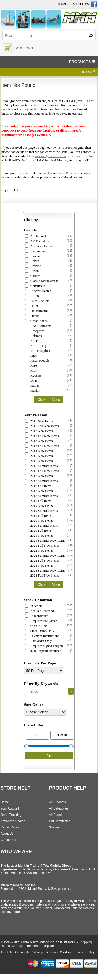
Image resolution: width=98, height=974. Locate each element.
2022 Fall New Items (42, 560)
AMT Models (37, 241)
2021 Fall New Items (42, 545)
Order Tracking (11, 815)
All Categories (59, 808)
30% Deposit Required (43, 651)
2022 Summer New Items (45, 555)
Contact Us (8, 840)
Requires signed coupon (44, 646)
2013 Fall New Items (42, 446)
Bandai (32, 256)
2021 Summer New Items (45, 540)
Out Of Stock (37, 626)
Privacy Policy (85, 952)
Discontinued (37, 616)
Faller (31, 306)
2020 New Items (39, 521)
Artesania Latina (39, 246)
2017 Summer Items (41, 481)
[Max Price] (62, 735)
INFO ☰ (89, 72)
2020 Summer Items (41, 526)
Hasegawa (34, 331)
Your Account (10, 808)
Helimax (33, 336)
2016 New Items (39, 461)
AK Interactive (37, 236)
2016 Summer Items (41, 466)
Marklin (33, 390)
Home (5, 802)
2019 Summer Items (41, 511)
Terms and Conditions (59, 952)
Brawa (32, 261)
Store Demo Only (39, 631)
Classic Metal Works (42, 281)
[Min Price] (37, 735)
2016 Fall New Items (42, 471)
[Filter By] (45, 691)
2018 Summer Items (41, 496)
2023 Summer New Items (45, 570)
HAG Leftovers (38, 326)
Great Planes (36, 321)
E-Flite (32, 296)
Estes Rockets (37, 301)
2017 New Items (39, 476)
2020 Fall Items (38, 531)
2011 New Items (39, 421)
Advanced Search (13, 821)
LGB (31, 380)
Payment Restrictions (42, 636)
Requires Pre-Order (41, 621)
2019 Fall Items (38, 516)
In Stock (33, 606)
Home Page (64, 173)
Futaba (32, 316)
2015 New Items (39, 456)
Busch (32, 271)
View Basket (24, 48)
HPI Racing (35, 346)
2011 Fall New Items (42, 426)
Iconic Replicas (38, 351)
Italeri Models (37, 361)
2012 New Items (39, 431)
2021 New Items (39, 535)
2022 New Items (39, 550)
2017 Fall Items (38, 486)
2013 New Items (39, 441)
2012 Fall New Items (42, 436)
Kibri (31, 370)
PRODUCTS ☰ (82, 61)
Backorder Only (38, 641)
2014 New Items (39, 451)
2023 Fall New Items (42, 575)
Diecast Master (38, 291)
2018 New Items (39, 491)
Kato (31, 366)
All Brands (56, 815)
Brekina (33, 266)
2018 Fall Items (38, 501)
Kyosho (33, 375)
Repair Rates (10, 827)
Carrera (33, 276)
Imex (31, 356)
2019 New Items (39, 506)
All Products (57, 802)
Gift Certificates (60, 821)
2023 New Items (39, 565)
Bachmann (35, 251)
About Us (7, 833)
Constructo (35, 286)
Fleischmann (36, 311)
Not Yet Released (39, 611)
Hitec (31, 341)
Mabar (32, 385)
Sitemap (55, 827)
